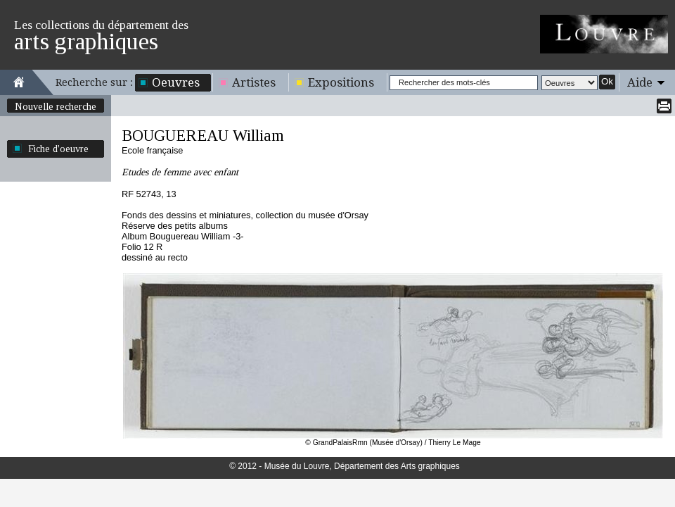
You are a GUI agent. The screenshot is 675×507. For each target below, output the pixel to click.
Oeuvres (176, 82)
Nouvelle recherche (55, 106)
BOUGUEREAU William (203, 135)
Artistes (254, 82)
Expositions (341, 82)
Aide (639, 82)
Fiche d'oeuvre (58, 148)
